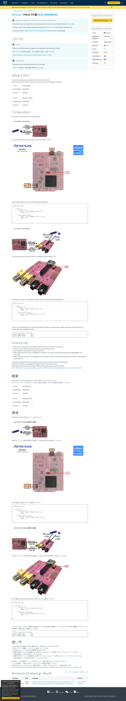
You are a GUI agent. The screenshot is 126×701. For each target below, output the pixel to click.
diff (70, 672)
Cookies (105, 696)
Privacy (100, 696)
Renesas (15, 11)
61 (105, 63)
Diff (81, 681)
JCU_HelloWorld (29, 11)
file (87, 672)
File (79, 681)
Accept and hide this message (10, 698)
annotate (75, 672)
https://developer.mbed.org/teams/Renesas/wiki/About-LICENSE (32, 55)
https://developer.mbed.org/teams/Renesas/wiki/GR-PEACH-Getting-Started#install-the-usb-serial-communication (47, 368)
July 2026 (71, 24)
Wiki (21, 39)
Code (33, 3)
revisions (82, 672)
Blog (71, 3)
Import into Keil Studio (101, 20)
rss (67, 672)
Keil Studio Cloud (114, 3)
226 (106, 45)
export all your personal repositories (35, 30)
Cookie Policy (13, 691)
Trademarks (112, 696)
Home (15, 39)
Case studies (53, 3)
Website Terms (93, 696)
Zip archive (49, 27)
